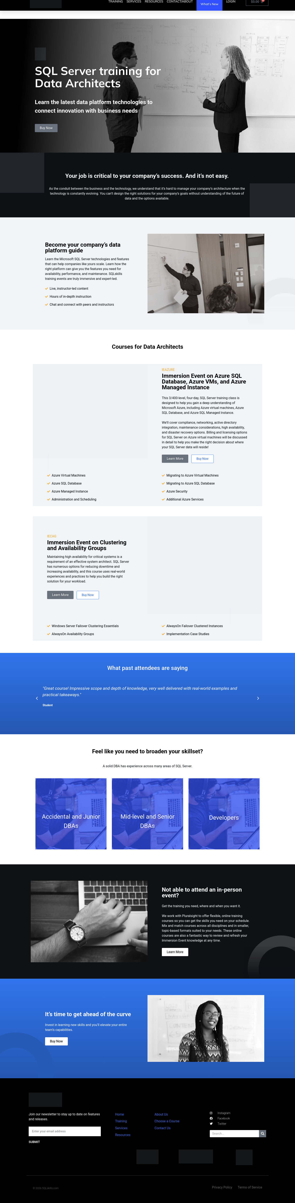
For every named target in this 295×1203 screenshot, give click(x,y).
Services (121, 1128)
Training (121, 1121)
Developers (224, 817)
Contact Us (162, 1128)
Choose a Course (166, 1121)
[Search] (262, 1133)
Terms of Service (250, 1187)
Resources (122, 1135)
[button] (37, 698)
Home (119, 1114)
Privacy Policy (222, 1187)
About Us (161, 1114)
